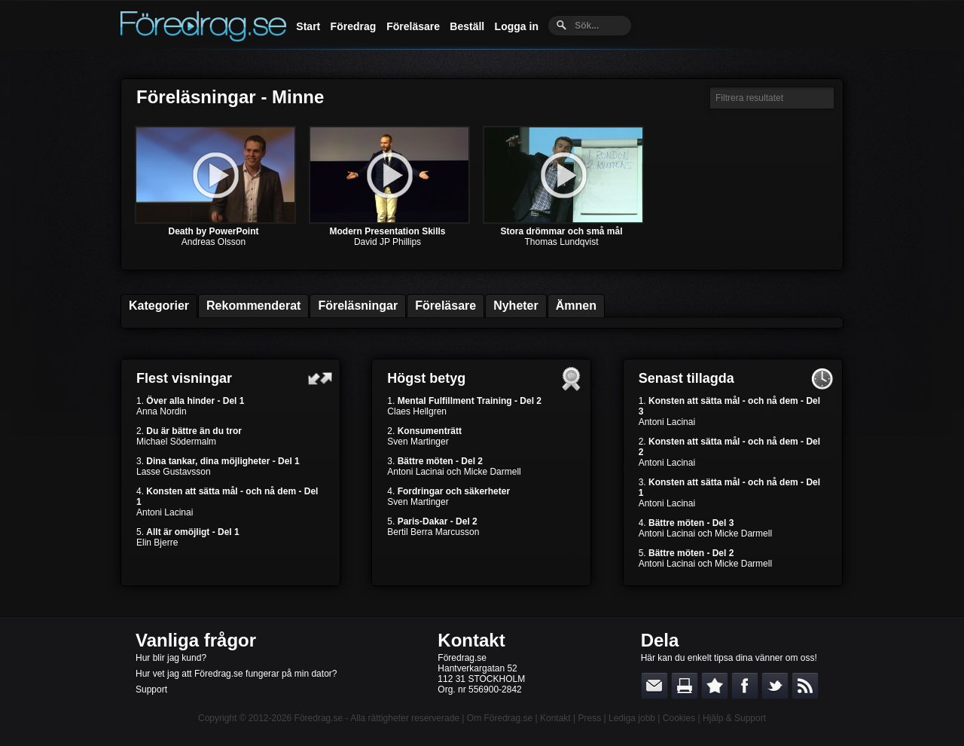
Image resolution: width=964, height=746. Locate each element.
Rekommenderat (253, 305)
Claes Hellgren (417, 411)
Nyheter (515, 305)
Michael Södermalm (176, 441)
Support (151, 689)
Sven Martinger (417, 441)
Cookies (679, 718)
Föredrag (354, 26)
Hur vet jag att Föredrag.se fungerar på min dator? (236, 673)
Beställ (467, 26)
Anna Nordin (161, 411)
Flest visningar (184, 378)
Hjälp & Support (734, 718)
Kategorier (159, 305)
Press (589, 718)
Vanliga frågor (196, 640)
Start (308, 26)
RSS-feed (805, 685)
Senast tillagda (686, 378)
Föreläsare (413, 26)
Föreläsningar (358, 305)
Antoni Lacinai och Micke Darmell (453, 471)
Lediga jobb (632, 718)
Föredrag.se (318, 718)
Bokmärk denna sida (714, 685)
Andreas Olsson (214, 242)
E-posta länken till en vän (654, 685)
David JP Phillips (387, 242)
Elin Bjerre (157, 542)
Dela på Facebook (744, 685)
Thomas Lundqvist (561, 242)
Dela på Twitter (775, 685)
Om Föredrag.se (499, 718)
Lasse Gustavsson (173, 471)
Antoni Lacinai (164, 512)
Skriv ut (684, 685)
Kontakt (471, 640)
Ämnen (576, 305)
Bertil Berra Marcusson (433, 532)
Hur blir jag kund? (171, 658)
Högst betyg (426, 378)
